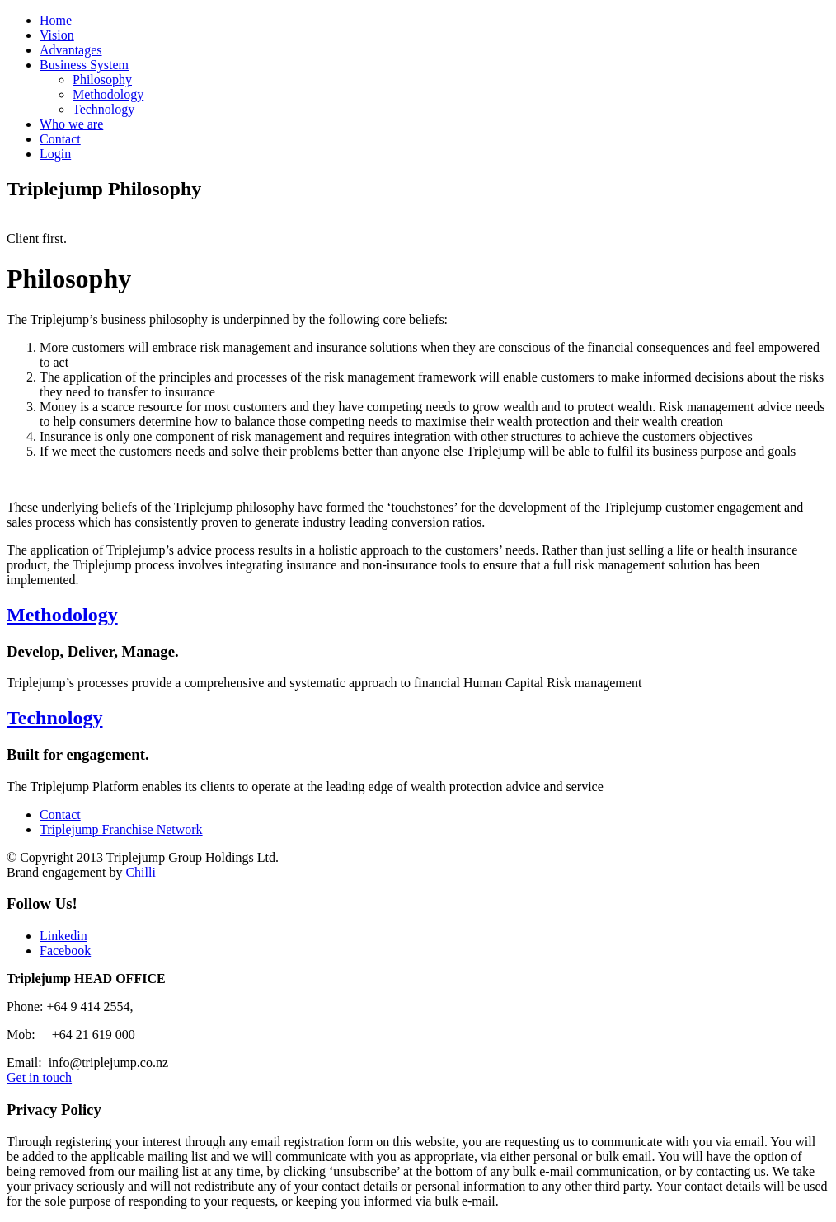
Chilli (140, 872)
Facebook (65, 950)
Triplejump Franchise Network (121, 829)
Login (55, 154)
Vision (57, 35)
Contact (60, 139)
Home (56, 20)
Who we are (71, 124)
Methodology (108, 94)
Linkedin (63, 936)
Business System (84, 65)
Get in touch (39, 1077)
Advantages (71, 50)
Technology (103, 109)
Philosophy (102, 80)
